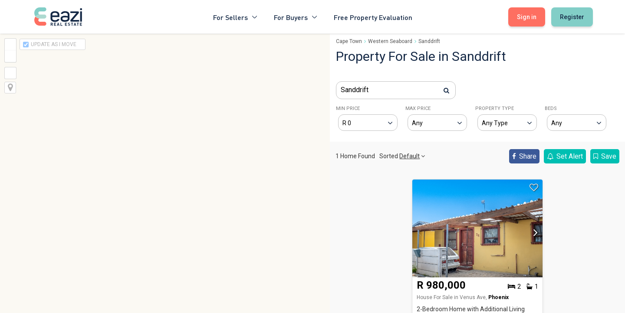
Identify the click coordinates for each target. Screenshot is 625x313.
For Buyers (296, 17)
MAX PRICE (418, 108)
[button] (533, 235)
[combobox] (396, 90)
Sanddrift (429, 41)
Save (604, 156)
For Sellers (235, 17)
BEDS (551, 108)
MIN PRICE (348, 108)
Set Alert (565, 156)
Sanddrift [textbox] (354, 90)
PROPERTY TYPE (494, 108)
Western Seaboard (390, 41)
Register (572, 16)
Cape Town (349, 41)
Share (524, 156)
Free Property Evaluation (373, 17)
